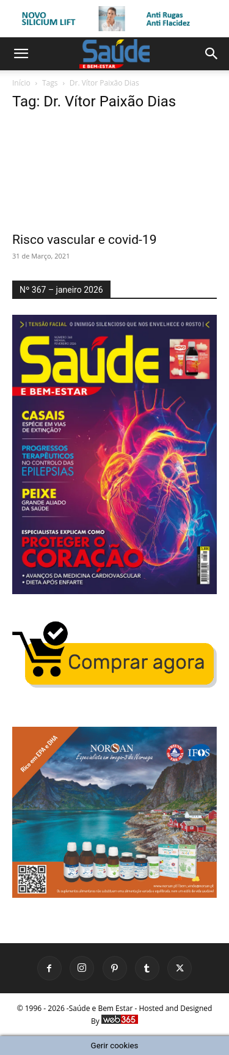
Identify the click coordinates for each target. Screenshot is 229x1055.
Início (21, 83)
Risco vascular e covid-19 (84, 239)
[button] (20, 53)
